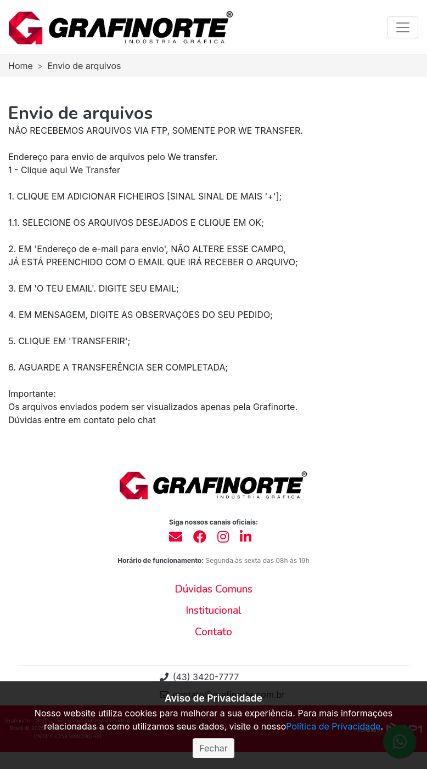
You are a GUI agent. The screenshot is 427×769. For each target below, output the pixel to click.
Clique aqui (44, 169)
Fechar (213, 748)
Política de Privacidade (333, 726)
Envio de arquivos (84, 65)
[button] (213, 589)
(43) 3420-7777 (199, 676)
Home (20, 65)
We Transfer (95, 169)
